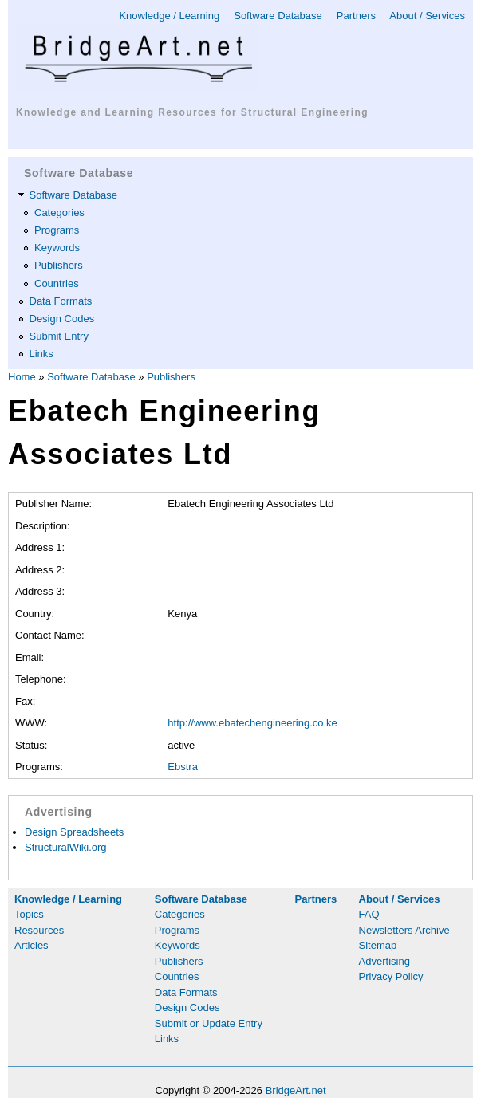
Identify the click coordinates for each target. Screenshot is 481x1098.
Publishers (58, 265)
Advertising (384, 961)
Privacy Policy (391, 976)
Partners (356, 16)
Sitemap (378, 945)
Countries (56, 283)
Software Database (278, 16)
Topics (29, 914)
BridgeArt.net (296, 1090)
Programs (56, 230)
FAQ (369, 914)
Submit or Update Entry (208, 1023)
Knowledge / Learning (169, 16)
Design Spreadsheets (74, 832)
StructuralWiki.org (66, 847)
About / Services (427, 16)
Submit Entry (59, 336)
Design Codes (62, 319)
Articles (31, 945)
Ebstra (183, 767)
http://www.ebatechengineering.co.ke (252, 723)
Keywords (57, 248)
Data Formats (61, 301)
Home (22, 377)
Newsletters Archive (404, 930)
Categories (59, 212)
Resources (39, 930)
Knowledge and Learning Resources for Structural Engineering (192, 112)
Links (41, 354)
